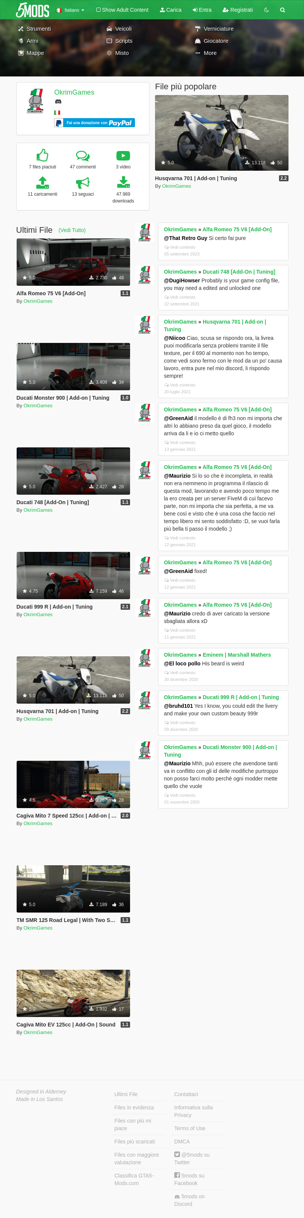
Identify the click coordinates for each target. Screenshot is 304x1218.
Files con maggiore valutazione (137, 1158)
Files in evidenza (134, 1107)
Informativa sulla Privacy (193, 1111)
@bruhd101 (178, 706)
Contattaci (186, 1094)
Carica (170, 10)
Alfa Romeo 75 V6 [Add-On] (237, 229)
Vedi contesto (179, 247)
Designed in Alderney (41, 1092)
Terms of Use (189, 1128)
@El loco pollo (182, 663)
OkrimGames (74, 92)
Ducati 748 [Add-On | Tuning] (239, 272)
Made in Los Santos (39, 1099)
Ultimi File (126, 1094)
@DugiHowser (182, 280)
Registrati (238, 10)
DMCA (182, 1142)
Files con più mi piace (133, 1124)
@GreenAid (178, 418)
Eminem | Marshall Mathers (237, 655)
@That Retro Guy (186, 238)
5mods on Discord (189, 1200)
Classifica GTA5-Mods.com (134, 1179)
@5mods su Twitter (192, 1158)
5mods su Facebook (189, 1179)
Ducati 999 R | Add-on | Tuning (241, 697)
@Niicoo (174, 338)
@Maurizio (177, 476)
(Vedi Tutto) (72, 230)
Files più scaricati (135, 1142)
